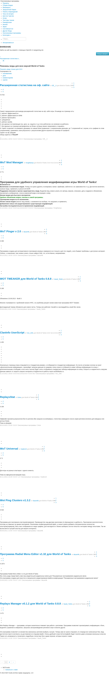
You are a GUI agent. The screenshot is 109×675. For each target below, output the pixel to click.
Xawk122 (24, 449)
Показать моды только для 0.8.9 (11, 69)
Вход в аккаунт (102, 54)
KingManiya (30, 163)
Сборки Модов (8, 5)
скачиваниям (7, 73)
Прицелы (6, 3)
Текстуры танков (8, 20)
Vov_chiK (30, 333)
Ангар (5, 18)
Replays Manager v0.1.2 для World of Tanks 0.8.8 (30, 603)
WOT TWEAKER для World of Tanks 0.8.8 (25, 278)
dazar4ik (26, 232)
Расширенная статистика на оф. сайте (24, 85)
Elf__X (54, 85)
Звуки (5, 26)
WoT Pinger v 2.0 (10, 231)
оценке (5, 80)
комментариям (8, 78)
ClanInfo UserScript (12, 332)
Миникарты (6, 7)
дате (4, 75)
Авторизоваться (8, 42)
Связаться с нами (11, 670)
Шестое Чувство (8, 16)
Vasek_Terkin (58, 279)
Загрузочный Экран (9, 9)
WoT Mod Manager (11, 162)
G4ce (19, 397)
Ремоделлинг (7, 22)
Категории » (7, 35)
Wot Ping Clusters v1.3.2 (15, 500)
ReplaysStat (7, 397)
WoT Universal (9, 448)
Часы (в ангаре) (8, 14)
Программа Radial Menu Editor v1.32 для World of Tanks (35, 554)
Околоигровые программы (12, 33)
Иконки (5, 24)
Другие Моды (7, 31)
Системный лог (8, 29)
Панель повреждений (10, 12)
